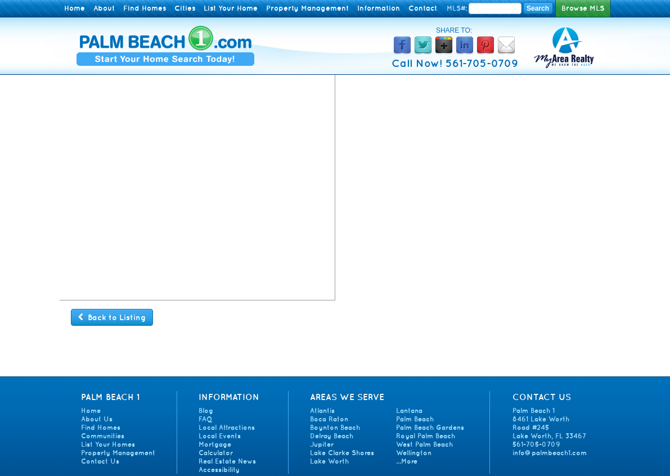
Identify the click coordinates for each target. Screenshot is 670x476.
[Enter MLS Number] (495, 8)
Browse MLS (583, 8)
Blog (206, 410)
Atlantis (322, 410)
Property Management (307, 8)
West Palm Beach (424, 444)
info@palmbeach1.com (549, 452)
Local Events (220, 435)
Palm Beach (415, 419)
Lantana (409, 410)
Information (378, 8)
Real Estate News (227, 461)
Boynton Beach (335, 427)
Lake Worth (329, 461)
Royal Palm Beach (425, 435)
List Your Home (231, 8)
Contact (422, 8)
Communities (102, 435)
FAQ (205, 419)
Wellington (413, 452)
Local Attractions (227, 427)
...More (406, 461)
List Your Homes (108, 444)
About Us (97, 419)
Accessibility (219, 469)
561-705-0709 (536, 444)
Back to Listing (112, 317)
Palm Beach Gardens (430, 427)
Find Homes (144, 8)
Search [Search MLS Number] (538, 8)
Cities (184, 8)
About (104, 8)
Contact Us (100, 461)
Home (74, 8)
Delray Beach (331, 435)
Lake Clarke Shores (342, 452)
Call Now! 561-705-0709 (455, 63)
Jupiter (322, 444)
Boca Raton (329, 419)
